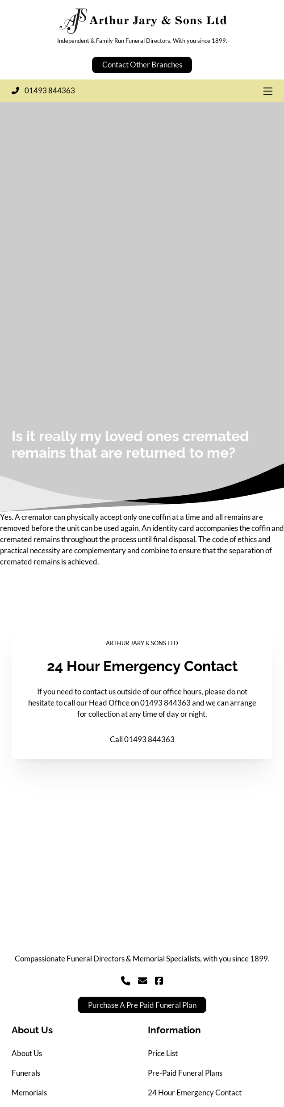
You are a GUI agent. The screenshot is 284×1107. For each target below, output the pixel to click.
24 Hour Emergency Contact (195, 1092)
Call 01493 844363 (142, 739)
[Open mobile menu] (267, 91)
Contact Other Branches (142, 64)
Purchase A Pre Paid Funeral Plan (142, 1005)
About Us (27, 1053)
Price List (163, 1053)
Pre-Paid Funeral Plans (185, 1073)
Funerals (26, 1073)
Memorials (29, 1092)
